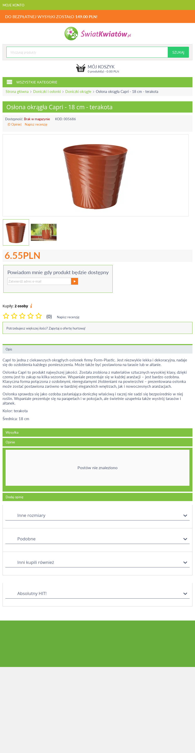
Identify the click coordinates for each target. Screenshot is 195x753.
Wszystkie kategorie (31, 82)
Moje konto (13, 5)
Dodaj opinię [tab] (14, 497)
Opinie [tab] (10, 442)
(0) (49, 316)
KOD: (59, 119)
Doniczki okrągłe (78, 91)
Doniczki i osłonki (47, 91)
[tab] (97, 470)
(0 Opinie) (14, 124)
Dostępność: (14, 119)
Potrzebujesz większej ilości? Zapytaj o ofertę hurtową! (46, 328)
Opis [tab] (9, 349)
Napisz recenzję (36, 124)
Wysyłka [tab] (12, 432)
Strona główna (17, 91)
